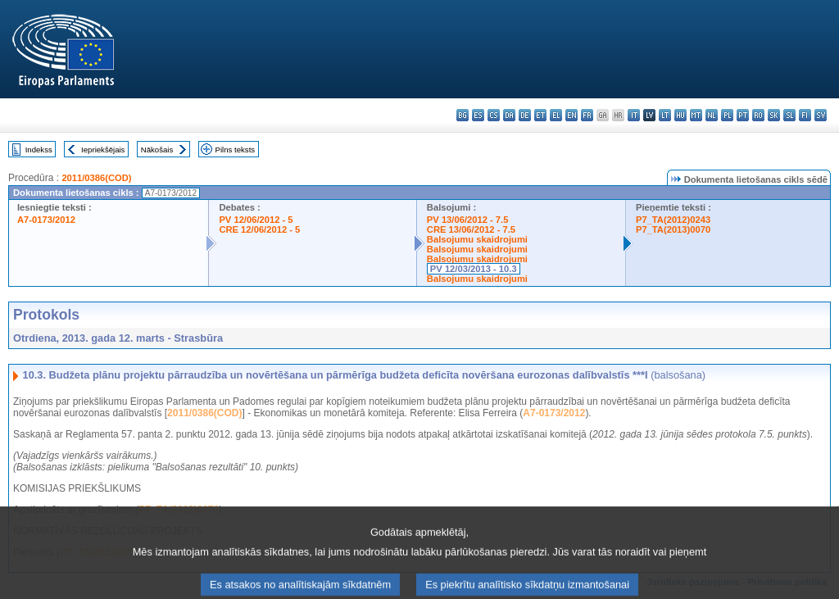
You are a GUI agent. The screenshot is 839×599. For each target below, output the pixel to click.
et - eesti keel (540, 115)
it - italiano (634, 115)
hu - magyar (680, 115)
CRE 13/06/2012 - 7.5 (471, 229)
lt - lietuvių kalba (665, 115)
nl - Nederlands (711, 115)
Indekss (38, 149)
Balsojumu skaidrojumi (477, 239)
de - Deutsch (525, 115)
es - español (478, 115)
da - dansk (509, 115)
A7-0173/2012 (46, 220)
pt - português (743, 115)
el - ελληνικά (556, 115)
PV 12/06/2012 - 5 (256, 220)
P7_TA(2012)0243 (673, 220)
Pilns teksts (235, 149)
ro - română (758, 115)
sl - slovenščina (789, 115)
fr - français (587, 115)
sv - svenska (820, 115)
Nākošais (157, 149)
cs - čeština (494, 115)
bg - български (462, 115)
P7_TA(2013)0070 (673, 229)
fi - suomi (805, 115)
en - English (571, 115)
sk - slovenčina (774, 115)
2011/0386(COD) (96, 178)
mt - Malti (696, 115)
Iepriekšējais (103, 149)
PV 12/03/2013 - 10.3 (473, 269)
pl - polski (727, 115)
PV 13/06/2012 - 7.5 (468, 220)
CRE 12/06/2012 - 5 (259, 229)
